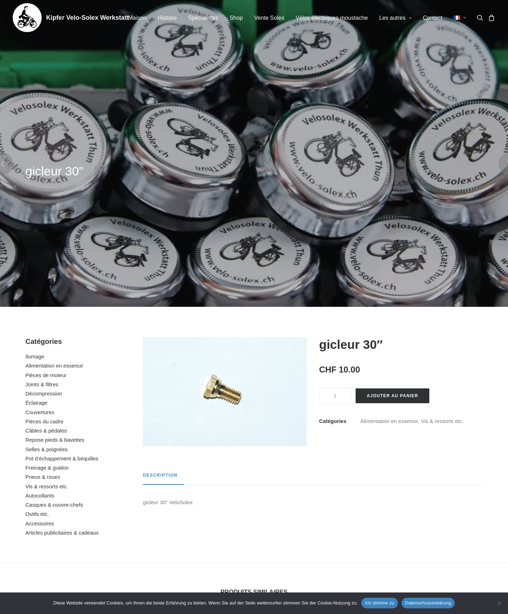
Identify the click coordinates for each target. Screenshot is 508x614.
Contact (432, 18)
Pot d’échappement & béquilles (61, 279)
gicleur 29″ (192, 515)
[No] (499, 603)
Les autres (395, 18)
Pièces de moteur (46, 195)
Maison (137, 18)
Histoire (167, 18)
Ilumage (34, 177)
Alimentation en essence (54, 186)
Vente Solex (269, 18)
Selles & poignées (46, 270)
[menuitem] (137, 18)
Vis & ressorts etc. (46, 307)
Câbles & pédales (46, 251)
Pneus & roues (42, 297)
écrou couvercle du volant (70, 515)
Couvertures (39, 232)
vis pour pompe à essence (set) (315, 515)
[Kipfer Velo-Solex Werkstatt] (27, 17)
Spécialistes (203, 18)
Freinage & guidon (47, 288)
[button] (481, 17)
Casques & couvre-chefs (54, 325)
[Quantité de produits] (335, 216)
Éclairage (36, 223)
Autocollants (39, 316)
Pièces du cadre (44, 242)
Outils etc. (37, 334)
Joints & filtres (41, 205)
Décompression (43, 214)
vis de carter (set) (437, 515)
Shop (236, 18)
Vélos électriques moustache (332, 18)
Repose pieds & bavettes (54, 260)
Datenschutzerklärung (428, 603)
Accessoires (39, 344)
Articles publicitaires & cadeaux (62, 353)
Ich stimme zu (379, 603)
